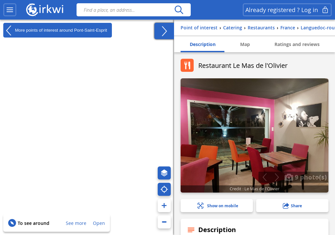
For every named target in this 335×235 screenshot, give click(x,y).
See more (76, 223)
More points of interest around (55, 30)
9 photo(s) (305, 176)
